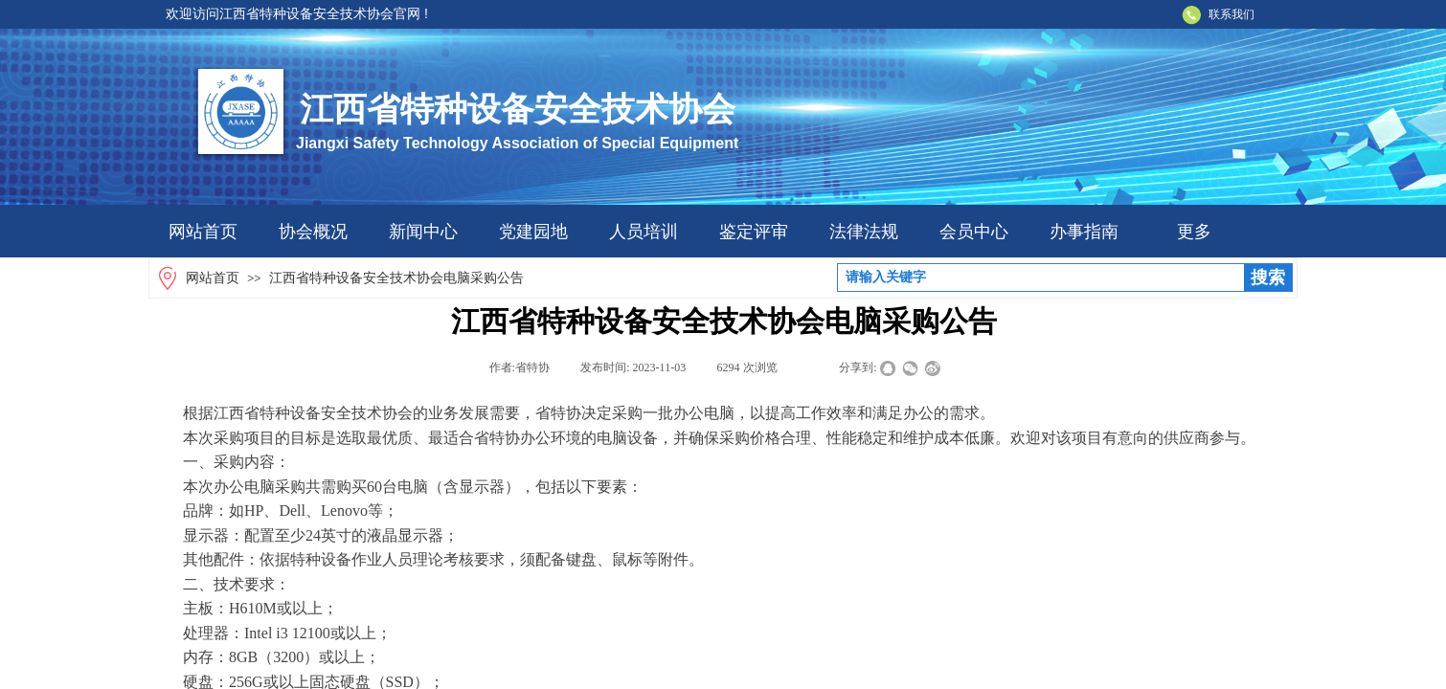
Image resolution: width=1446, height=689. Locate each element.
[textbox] (1041, 277)
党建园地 (533, 231)
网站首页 (203, 231)
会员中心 (973, 231)
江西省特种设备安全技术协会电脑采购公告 (396, 278)
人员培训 (643, 231)
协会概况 (313, 231)
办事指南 (1084, 231)
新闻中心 (423, 231)
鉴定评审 (753, 231)
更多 (1194, 231)
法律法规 (863, 231)
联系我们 (1231, 14)
